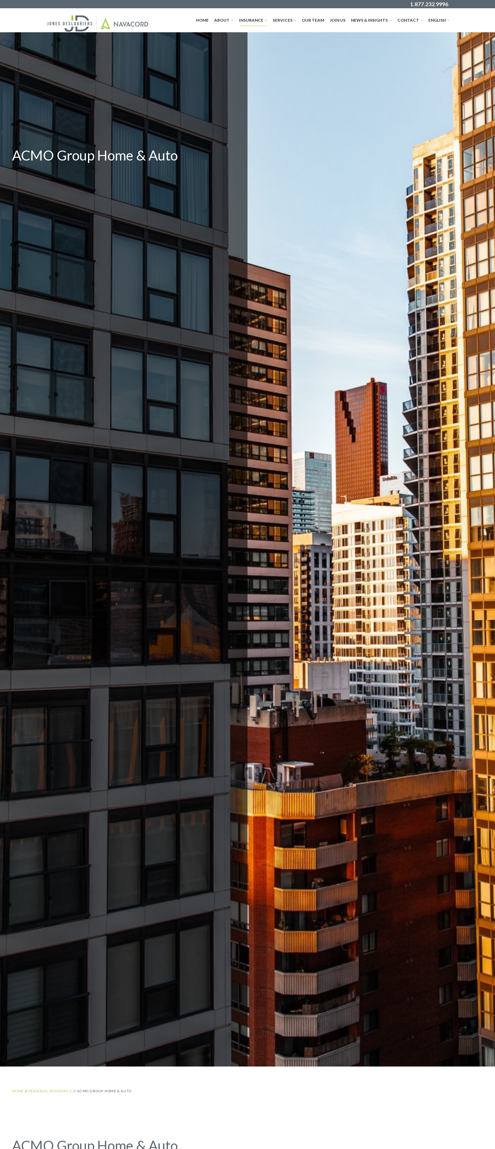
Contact (408, 20)
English (437, 20)
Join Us (337, 20)
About (222, 20)
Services (283, 20)
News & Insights (369, 20)
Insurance (251, 20)
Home (202, 20)
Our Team (313, 20)
